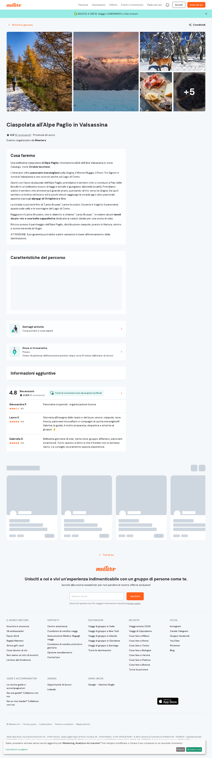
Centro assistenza (57, 626)
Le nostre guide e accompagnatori (16, 686)
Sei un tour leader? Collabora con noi (23, 703)
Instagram (175, 626)
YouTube (175, 640)
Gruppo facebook (179, 635)
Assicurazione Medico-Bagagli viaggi (63, 637)
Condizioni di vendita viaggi (62, 631)
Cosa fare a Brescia (139, 664)
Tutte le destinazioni (99, 650)
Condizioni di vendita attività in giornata (64, 646)
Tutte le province (138, 669)
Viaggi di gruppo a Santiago (103, 645)
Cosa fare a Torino (139, 645)
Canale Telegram (179, 631)
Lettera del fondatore (19, 659)
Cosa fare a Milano (139, 635)
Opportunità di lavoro (59, 684)
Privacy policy (133, 603)
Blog (172, 650)
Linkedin (51, 689)
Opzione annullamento (59, 652)
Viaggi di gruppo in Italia (101, 626)
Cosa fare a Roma (139, 640)
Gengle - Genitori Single (101, 684)
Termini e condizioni (64, 724)
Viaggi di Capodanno (140, 631)
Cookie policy (45, 724)
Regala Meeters (15, 640)
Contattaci (53, 657)
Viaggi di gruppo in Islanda (102, 635)
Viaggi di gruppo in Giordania (104, 640)
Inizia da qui (196, 4)
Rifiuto (180, 749)
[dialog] (104, 747)
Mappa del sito (83, 724)
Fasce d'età (13, 635)
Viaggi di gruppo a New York (103, 631)
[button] (66, 329)
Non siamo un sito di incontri (22, 655)
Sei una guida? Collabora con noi (22, 694)
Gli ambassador (15, 631)
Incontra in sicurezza (18, 626)
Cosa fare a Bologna (140, 650)
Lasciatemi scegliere (17, 749)
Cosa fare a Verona (139, 655)
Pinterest (175, 645)
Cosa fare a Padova (140, 659)
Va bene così (194, 749)
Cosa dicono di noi (17, 650)
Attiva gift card (15, 645)
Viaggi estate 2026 (140, 626)
